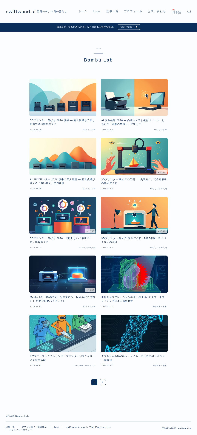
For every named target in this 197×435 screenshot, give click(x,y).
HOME (10, 417)
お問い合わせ (162, 6)
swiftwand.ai (24, 11)
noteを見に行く (126, 27)
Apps (102, 6)
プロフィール (138, 6)
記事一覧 (117, 6)
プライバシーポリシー (75, 431)
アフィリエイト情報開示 (36, 428)
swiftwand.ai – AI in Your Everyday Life (32, 431)
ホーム (87, 6)
